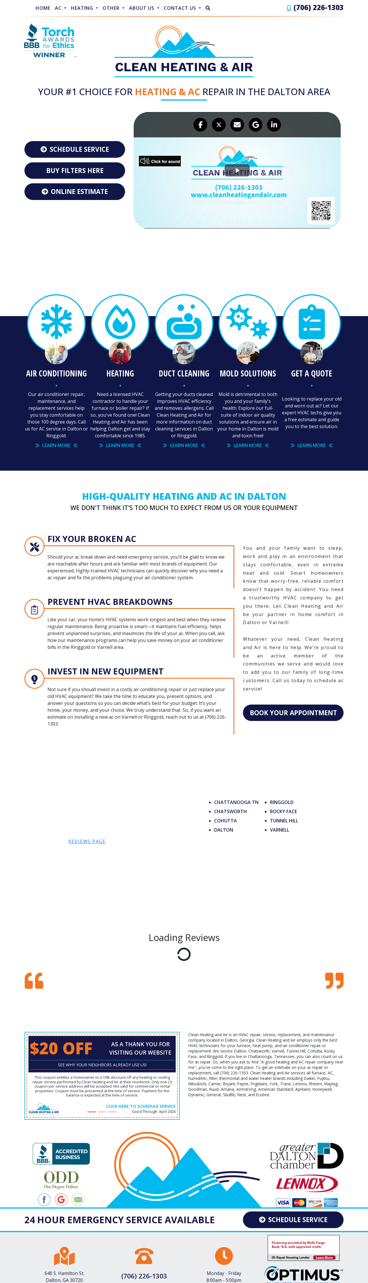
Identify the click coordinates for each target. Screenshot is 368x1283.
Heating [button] (83, 8)
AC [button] (59, 8)
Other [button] (112, 8)
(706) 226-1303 (319, 7)
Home (43, 8)
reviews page (87, 836)
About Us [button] (142, 8)
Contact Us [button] (181, 8)
